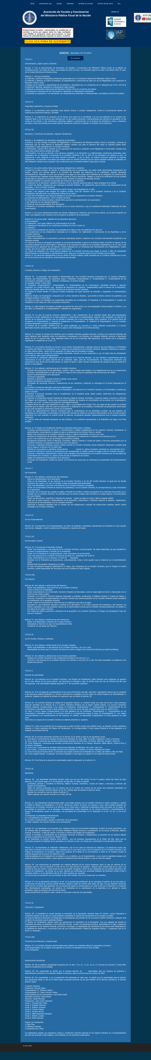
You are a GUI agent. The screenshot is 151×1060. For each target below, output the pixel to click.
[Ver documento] (75, 58)
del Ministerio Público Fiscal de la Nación (65, 15)
